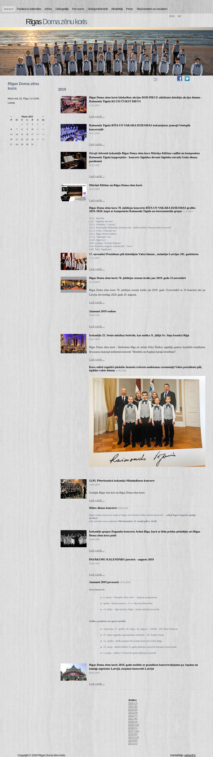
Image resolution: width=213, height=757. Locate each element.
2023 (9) (132, 712)
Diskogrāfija (62, 8)
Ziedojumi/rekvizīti (98, 8)
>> (43, 117)
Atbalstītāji (117, 8)
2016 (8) (132, 734)
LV (179, 16)
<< (11, 117)
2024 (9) (132, 709)
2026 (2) (132, 703)
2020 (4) (132, 721)
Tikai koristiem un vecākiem (151, 8)
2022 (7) (132, 715)
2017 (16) (133, 731)
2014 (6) (132, 740)
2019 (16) (133, 724)
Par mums (78, 8)
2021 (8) (132, 718)
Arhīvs (48, 8)
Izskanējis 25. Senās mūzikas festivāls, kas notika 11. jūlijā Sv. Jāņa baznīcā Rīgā (139, 335)
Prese (129, 8)
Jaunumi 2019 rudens (102, 311)
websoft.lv (190, 755)
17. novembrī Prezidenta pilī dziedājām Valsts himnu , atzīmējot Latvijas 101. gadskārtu (143, 254)
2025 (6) (132, 706)
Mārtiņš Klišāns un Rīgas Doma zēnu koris (115, 185)
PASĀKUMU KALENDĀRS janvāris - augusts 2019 (121, 559)
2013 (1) (132, 743)
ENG (172, 16)
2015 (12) (133, 737)
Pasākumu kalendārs (29, 8)
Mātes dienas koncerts (103, 507)
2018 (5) (132, 728)
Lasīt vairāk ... (97, 116)
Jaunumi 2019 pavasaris (104, 582)
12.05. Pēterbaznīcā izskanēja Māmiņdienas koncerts (122, 480)
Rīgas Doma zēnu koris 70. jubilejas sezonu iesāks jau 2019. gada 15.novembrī (137, 278)
